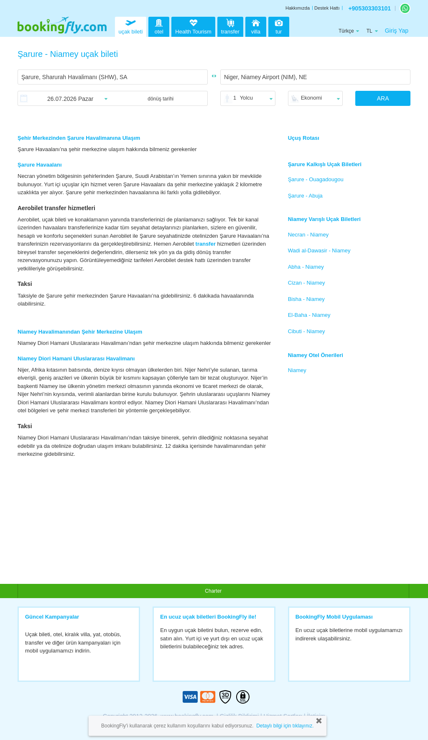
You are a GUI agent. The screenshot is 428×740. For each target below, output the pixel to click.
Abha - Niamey (306, 267)
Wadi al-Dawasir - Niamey (319, 250)
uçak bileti (131, 26)
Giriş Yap (396, 30)
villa (255, 26)
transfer (230, 26)
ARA (383, 98)
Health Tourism (193, 27)
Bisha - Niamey (306, 299)
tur (278, 26)
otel (158, 26)
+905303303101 (369, 8)
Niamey (297, 370)
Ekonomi (311, 98)
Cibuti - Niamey (306, 331)
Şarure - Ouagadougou (316, 179)
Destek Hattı (327, 7)
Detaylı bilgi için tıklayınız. (284, 726)
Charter (213, 591)
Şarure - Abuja (305, 196)
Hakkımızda (297, 7)
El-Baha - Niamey (309, 315)
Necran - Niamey (308, 234)
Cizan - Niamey (306, 283)
